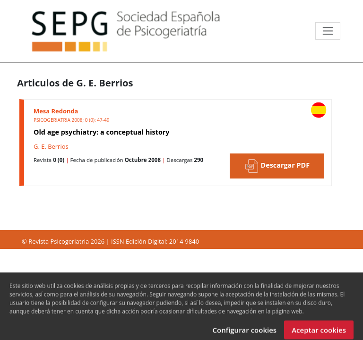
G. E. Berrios (51, 146)
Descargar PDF (277, 166)
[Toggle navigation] (327, 31)
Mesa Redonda (56, 111)
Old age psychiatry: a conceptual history (102, 132)
